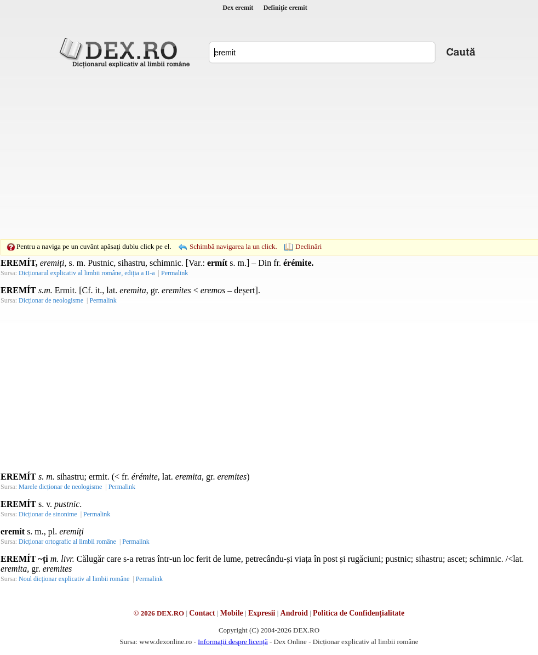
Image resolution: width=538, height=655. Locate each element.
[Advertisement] (259, 153)
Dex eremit (237, 8)
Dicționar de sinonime (48, 514)
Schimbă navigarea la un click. (233, 246)
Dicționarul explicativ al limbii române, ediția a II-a (87, 273)
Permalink (174, 273)
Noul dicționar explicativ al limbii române (74, 579)
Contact (202, 613)
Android (294, 613)
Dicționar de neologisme (51, 300)
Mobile (231, 613)
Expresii (262, 613)
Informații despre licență (233, 641)
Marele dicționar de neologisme (60, 487)
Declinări (308, 246)
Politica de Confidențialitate (358, 613)
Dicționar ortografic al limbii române (67, 541)
